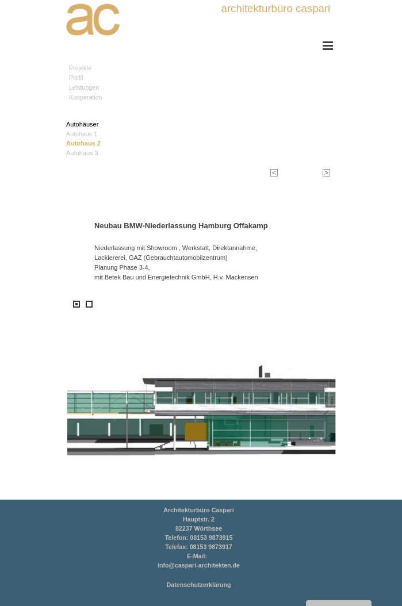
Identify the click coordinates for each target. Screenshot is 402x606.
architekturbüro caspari (276, 8)
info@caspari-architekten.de (199, 565)
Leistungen (84, 87)
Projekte (80, 67)
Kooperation (85, 97)
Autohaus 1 (81, 134)
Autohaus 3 (82, 152)
